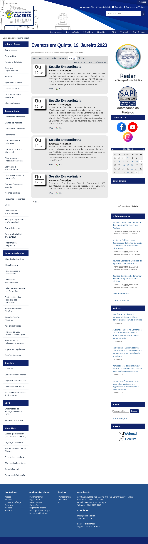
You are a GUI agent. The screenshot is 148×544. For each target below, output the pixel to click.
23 (132, 168)
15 (128, 165)
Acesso (8, 496)
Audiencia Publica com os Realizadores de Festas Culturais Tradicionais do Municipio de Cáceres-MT (127, 244)
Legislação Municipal (38, 513)
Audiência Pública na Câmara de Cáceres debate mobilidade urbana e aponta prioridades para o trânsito (127, 333)
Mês (54, 58)
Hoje (90, 62)
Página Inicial (56, 32)
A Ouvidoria (88, 32)
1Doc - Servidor (138, 32)
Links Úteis (102, 32)
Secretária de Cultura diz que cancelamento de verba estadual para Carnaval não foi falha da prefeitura (127, 351)
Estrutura (9, 505)
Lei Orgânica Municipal (39, 510)
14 (123, 165)
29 (128, 172)
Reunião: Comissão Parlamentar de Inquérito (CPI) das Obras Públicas (127, 225)
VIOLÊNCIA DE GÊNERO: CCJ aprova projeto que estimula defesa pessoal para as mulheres (127, 317)
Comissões (34, 505)
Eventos (8, 510)
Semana (62, 58)
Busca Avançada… (121, 418)
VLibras (141, 7)
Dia (70, 58)
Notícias (8, 507)
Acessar (142, 1)
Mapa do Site (88, 7)
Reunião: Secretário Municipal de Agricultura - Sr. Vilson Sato (127, 262)
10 (136, 161)
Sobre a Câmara (12, 44)
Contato (118, 7)
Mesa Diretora (35, 502)
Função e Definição (13, 502)
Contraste (130, 7)
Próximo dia (100, 62)
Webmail (124, 32)
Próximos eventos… (121, 300)
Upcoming (38, 58)
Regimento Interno (37, 507)
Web (51, 88)
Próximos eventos (121, 216)
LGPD (113, 32)
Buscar (116, 404)
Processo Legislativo (14, 253)
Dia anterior (79, 62)
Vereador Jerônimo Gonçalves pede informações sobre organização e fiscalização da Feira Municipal (126, 385)
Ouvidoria (9, 363)
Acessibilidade (104, 7)
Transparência (72, 32)
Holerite (127, 439)
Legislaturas (34, 499)
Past (47, 58)
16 (132, 165)
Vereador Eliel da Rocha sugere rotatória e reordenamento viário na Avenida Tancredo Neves (127, 368)
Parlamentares (36, 496)
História (8, 499)
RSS (37, 201)
